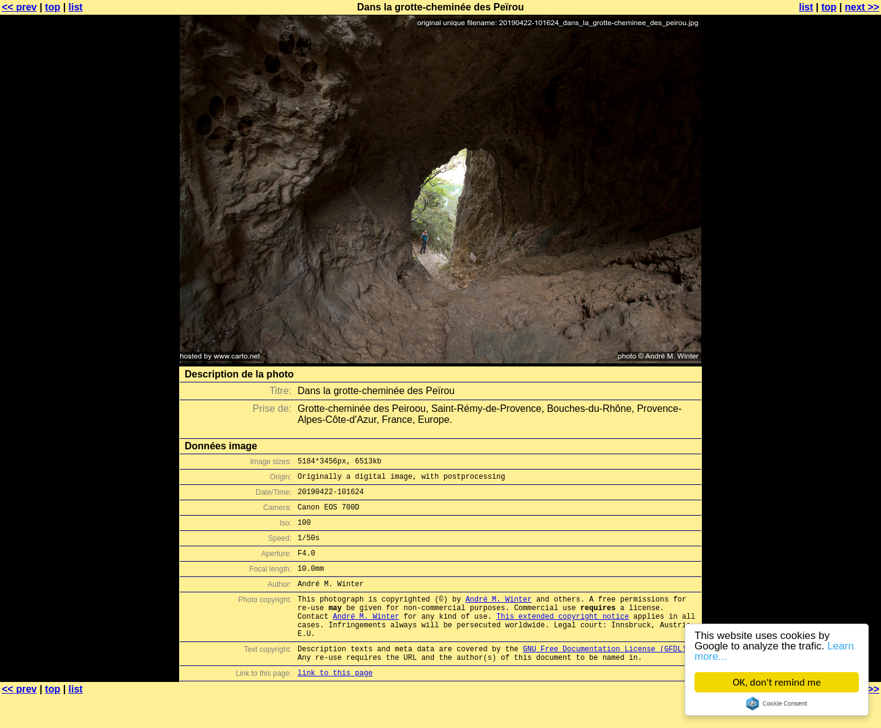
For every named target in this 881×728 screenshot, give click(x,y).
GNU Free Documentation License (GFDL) (604, 676)
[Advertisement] (831, 304)
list (76, 7)
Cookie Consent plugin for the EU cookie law (776, 703)
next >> (862, 7)
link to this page (335, 704)
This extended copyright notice (562, 638)
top (52, 7)
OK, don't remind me (777, 682)
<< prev (19, 7)
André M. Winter (499, 617)
